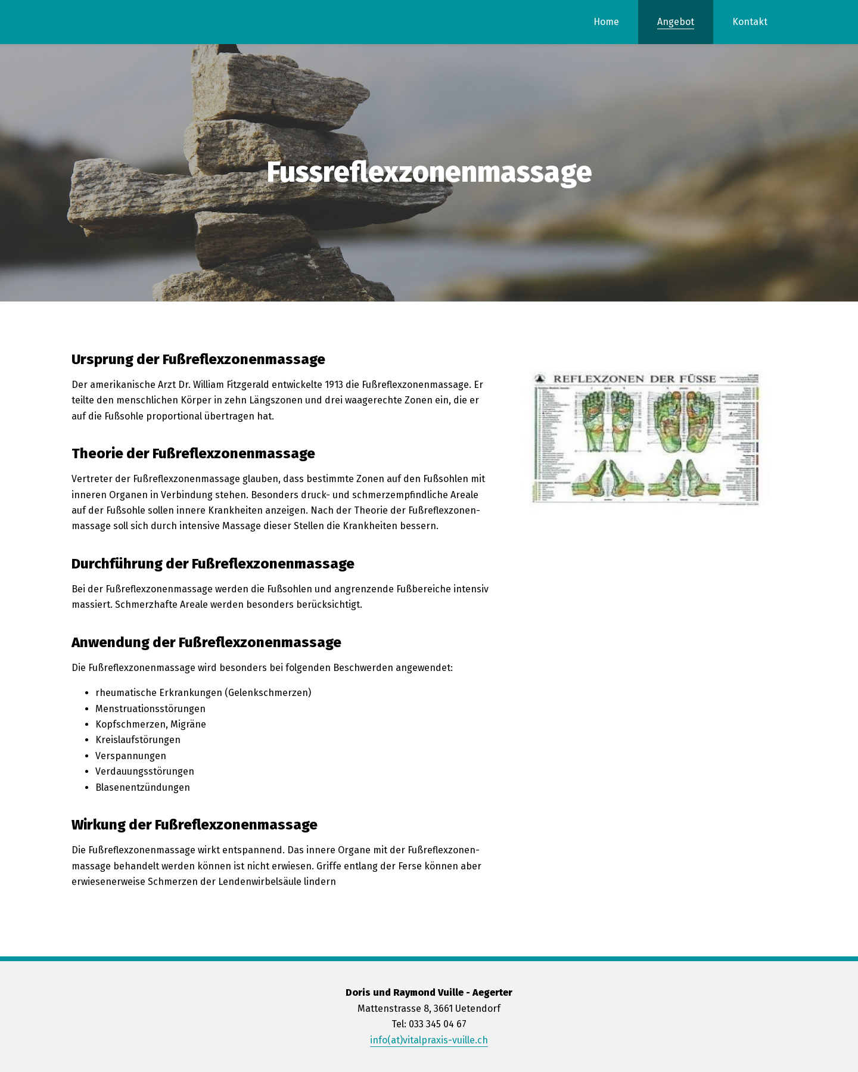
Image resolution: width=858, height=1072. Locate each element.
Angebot (675, 21)
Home (606, 21)
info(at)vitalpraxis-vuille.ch (429, 1040)
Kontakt (749, 21)
